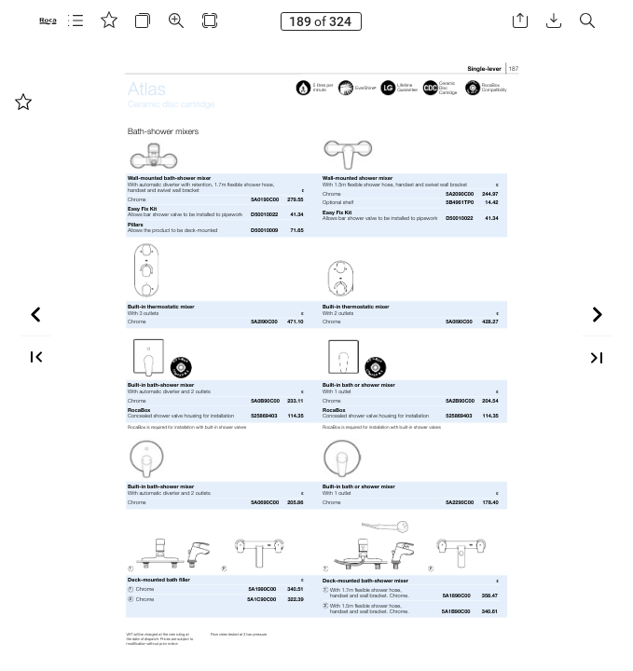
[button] (75, 21)
